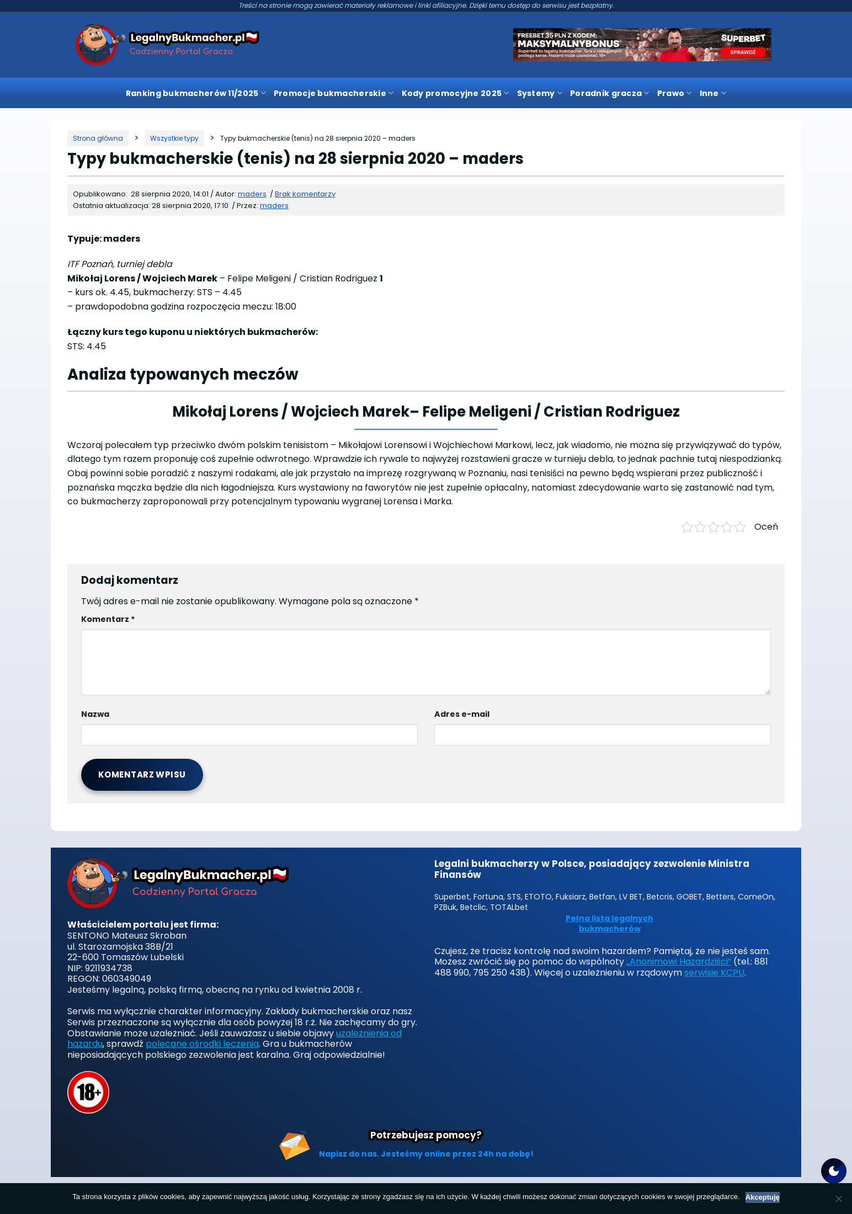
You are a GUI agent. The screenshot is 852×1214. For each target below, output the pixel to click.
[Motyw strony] (833, 1171)
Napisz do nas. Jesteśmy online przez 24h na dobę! (426, 1153)
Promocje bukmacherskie (334, 93)
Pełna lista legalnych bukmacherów (609, 924)
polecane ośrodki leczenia (202, 1043)
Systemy (539, 93)
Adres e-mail (461, 714)
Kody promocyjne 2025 (455, 93)
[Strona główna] (98, 138)
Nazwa (95, 714)
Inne (713, 93)
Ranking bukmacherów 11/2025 (196, 93)
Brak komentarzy (305, 194)
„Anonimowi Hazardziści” (678, 961)
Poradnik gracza (609, 93)
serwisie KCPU (714, 972)
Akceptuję (763, 1197)
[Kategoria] (174, 138)
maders (274, 205)
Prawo (674, 93)
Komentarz (108, 619)
